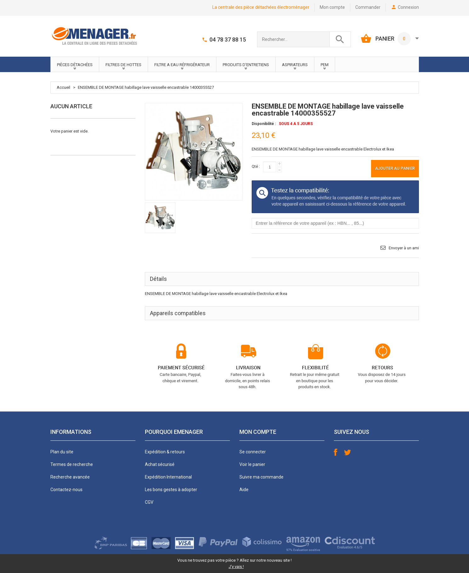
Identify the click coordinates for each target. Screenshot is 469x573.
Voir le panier (252, 464)
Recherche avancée (70, 476)
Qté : (256, 166)
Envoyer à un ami (404, 248)
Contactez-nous (66, 489)
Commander (367, 7)
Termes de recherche (71, 464)
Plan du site (61, 451)
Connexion (408, 7)
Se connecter (252, 451)
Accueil (63, 87)
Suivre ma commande (261, 476)
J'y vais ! (236, 566)
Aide (244, 489)
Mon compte (332, 7)
